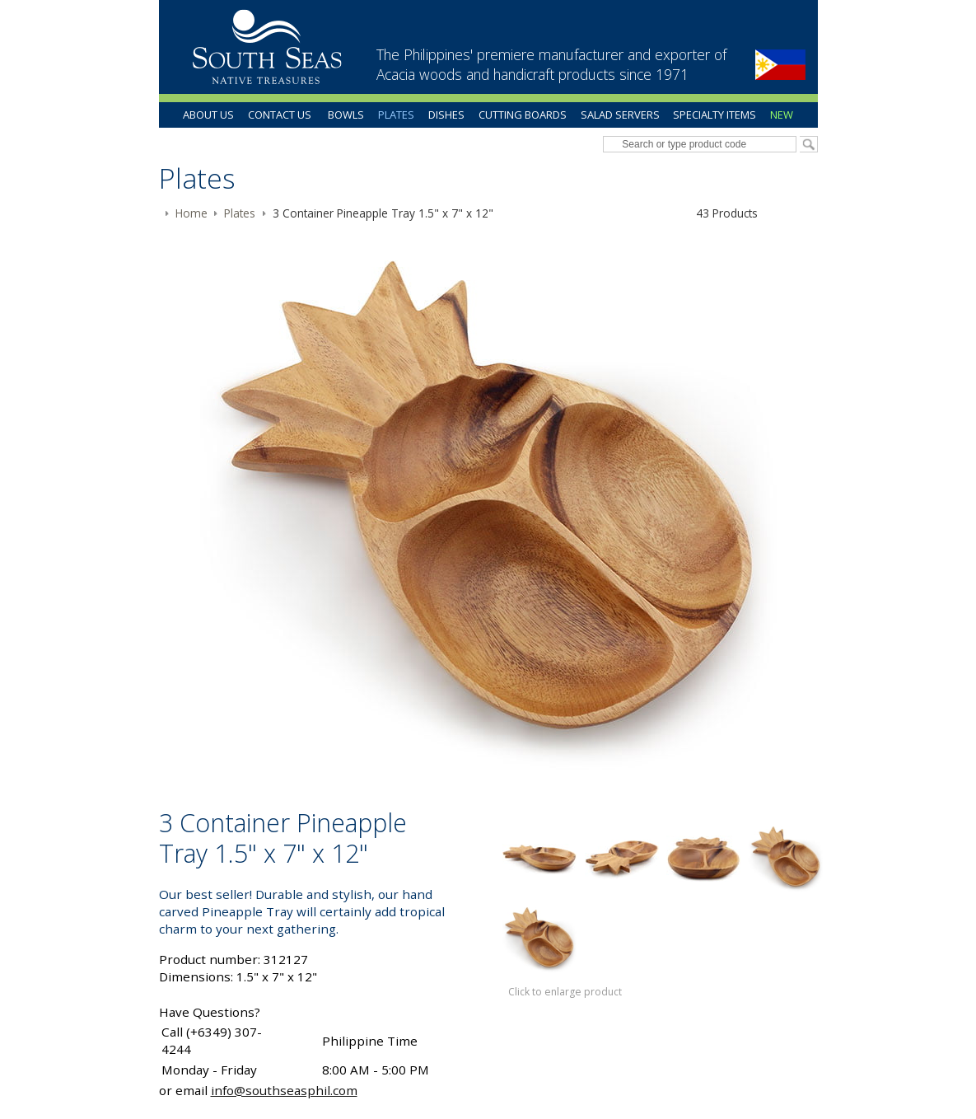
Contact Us (279, 114)
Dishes (446, 114)
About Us (208, 114)
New (781, 114)
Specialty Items (714, 114)
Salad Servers (620, 114)
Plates (396, 114)
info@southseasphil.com (284, 1090)
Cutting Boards (523, 114)
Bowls (346, 114)
